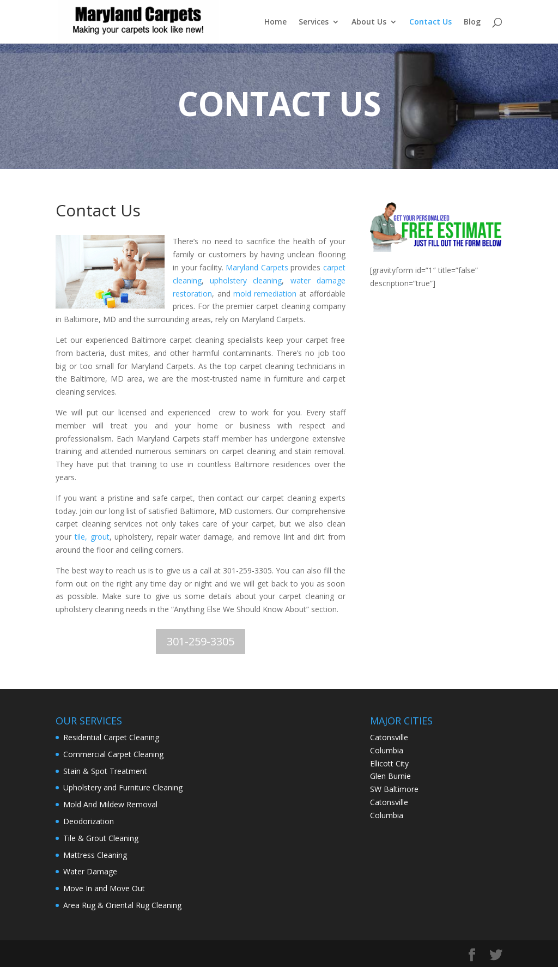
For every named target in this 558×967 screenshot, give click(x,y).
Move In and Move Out (104, 888)
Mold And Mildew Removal (110, 804)
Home (275, 22)
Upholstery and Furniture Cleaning (123, 787)
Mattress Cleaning (95, 855)
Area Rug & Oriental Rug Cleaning (122, 905)
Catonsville (389, 802)
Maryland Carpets (257, 267)
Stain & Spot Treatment (105, 771)
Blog (472, 22)
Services (314, 22)
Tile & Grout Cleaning (100, 838)
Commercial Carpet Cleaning (113, 754)
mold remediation (264, 293)
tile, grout (92, 536)
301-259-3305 (200, 641)
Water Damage (90, 871)
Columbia (386, 815)
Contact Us (430, 22)
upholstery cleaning (246, 280)
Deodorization (88, 821)
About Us (368, 22)
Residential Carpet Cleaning (111, 737)
